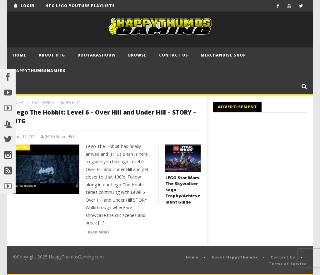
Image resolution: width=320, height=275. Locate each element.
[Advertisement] (265, 168)
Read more (98, 232)
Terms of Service (288, 263)
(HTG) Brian (55, 136)
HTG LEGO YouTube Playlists (80, 5)
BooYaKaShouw (97, 55)
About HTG (52, 55)
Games (21, 147)
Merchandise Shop (223, 55)
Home (19, 55)
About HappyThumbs (235, 257)
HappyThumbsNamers (39, 70)
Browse (137, 55)
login (28, 5)
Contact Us (173, 55)
